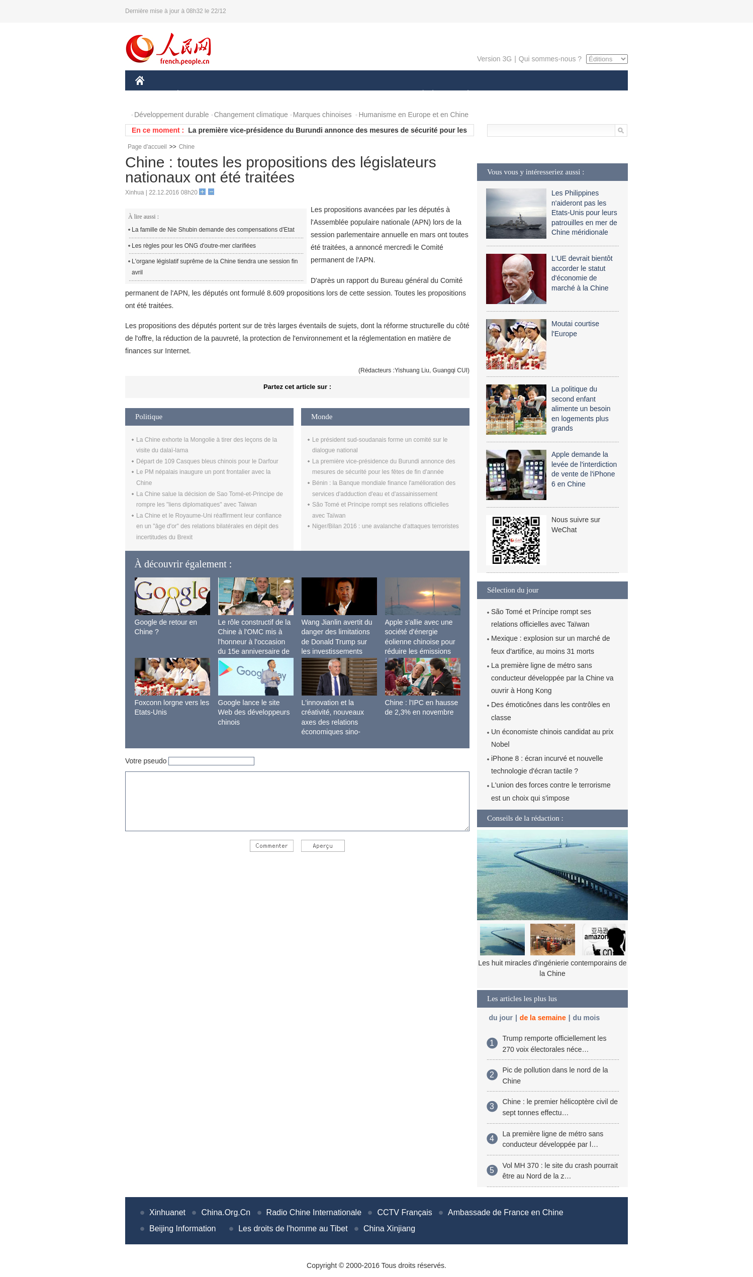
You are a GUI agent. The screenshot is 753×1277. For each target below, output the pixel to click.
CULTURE (373, 94)
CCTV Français (404, 1212)
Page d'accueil (147, 146)
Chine (187, 146)
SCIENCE (328, 94)
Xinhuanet (167, 1212)
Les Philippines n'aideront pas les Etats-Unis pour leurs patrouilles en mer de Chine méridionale (584, 212)
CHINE (152, 94)
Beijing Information (182, 1228)
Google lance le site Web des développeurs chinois (254, 712)
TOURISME (546, 94)
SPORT (503, 94)
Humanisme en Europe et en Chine (413, 115)
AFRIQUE (284, 94)
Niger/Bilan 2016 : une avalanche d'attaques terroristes (385, 526)
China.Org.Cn (225, 1212)
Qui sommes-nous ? (550, 59)
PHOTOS (592, 94)
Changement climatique (251, 115)
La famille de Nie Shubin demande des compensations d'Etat (213, 229)
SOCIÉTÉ (418, 94)
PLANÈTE (463, 94)
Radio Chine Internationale (313, 1212)
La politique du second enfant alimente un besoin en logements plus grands (581, 408)
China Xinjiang (389, 1228)
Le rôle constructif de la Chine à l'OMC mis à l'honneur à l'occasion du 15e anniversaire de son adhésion (254, 641)
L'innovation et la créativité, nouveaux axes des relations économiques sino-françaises (333, 722)
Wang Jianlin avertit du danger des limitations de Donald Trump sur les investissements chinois (337, 641)
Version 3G (494, 59)
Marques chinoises (322, 115)
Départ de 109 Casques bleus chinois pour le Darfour (207, 461)
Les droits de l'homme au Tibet (292, 1228)
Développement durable (171, 115)
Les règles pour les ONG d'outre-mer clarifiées (194, 245)
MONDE (242, 94)
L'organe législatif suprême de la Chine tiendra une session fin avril (215, 267)
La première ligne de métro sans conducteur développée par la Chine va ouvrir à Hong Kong (552, 678)
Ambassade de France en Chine (505, 1212)
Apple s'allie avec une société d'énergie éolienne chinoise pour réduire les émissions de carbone (420, 641)
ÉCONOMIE (196, 94)
